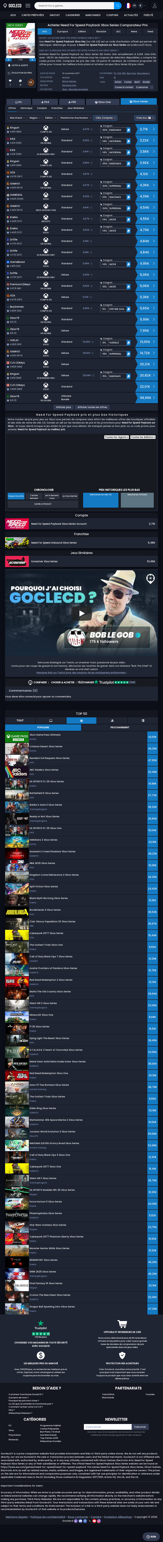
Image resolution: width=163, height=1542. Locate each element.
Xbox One (131, 73)
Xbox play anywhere (78, 89)
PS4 (119, 73)
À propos (62, 31)
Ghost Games (69, 81)
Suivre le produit (43, 521)
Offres (12, 125)
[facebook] (85, 1538)
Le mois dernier (70, 513)
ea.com (66, 77)
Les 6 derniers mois (52, 514)
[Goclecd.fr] (12, 5)
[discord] (80, 1538)
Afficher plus (63, 424)
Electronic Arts (69, 85)
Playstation (15, 1452)
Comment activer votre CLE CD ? (26, 1424)
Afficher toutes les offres (92, 424)
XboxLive (101, 31)
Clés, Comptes (104, 135)
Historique (26, 125)
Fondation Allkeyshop (118, 1534)
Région (34, 135)
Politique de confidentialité (47, 1534)
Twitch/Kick (108, 1411)
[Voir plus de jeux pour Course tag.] (128, 83)
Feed (150, 31)
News (134, 31)
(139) (115, 700)
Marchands (108, 1414)
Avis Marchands (48, 1452)
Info (44, 31)
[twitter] (90, 1538)
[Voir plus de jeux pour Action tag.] (118, 83)
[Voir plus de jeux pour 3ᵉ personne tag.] (142, 88)
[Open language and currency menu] (136, 5)
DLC (118, 31)
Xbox (64, 89)
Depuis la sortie (16, 513)
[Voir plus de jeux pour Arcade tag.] (146, 83)
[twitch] (76, 1538)
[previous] (8, 59)
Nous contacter (78, 1534)
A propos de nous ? (19, 1414)
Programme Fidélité (50, 1442)
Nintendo (13, 1457)
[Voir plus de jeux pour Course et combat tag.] (124, 88)
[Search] (118, 5)
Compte (42, 125)
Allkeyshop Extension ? (20, 1430)
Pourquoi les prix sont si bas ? (24, 1418)
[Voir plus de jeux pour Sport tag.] (137, 83)
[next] (32, 59)
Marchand (16, 135)
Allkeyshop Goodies (50, 1458)
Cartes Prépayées (49, 1446)
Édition (49, 135)
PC (115, 73)
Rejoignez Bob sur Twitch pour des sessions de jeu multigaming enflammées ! (81, 690)
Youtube (150, 1411)
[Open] (27, 5)
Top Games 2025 (49, 1455)
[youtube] (94, 1538)
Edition (82, 31)
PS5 (124, 73)
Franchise (57, 125)
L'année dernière (34, 514)
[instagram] (99, 1538)
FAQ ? (12, 1427)
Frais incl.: (144, 135)
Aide (151, 1536)
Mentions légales (17, 1534)
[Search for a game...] (78, 5)
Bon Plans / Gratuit (50, 1449)
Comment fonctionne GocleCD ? (26, 1411)
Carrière (96, 1534)
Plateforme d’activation (74, 135)
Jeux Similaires (75, 125)
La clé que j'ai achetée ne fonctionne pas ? (31, 1421)
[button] (154, 5)
